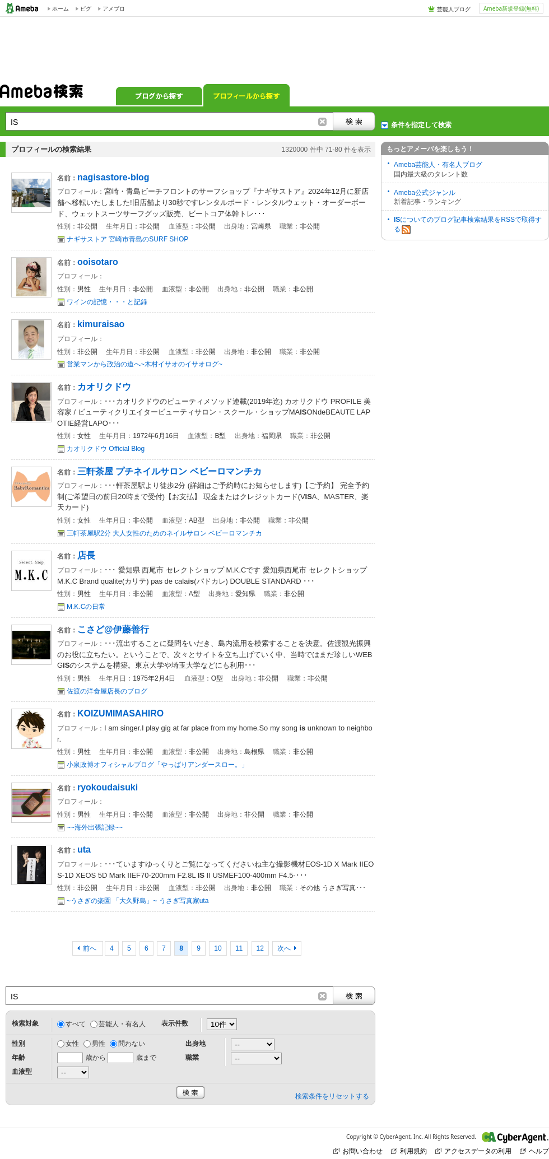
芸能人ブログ (454, 9)
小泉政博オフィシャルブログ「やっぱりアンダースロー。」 (157, 765)
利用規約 (409, 1151)
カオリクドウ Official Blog (106, 449)
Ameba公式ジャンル (424, 193)
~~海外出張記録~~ (95, 827)
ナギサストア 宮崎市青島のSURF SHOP (127, 239)
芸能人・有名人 (122, 1024)
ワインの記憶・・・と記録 (107, 302)
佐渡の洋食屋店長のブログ (107, 691)
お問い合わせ (358, 1151)
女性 (72, 1044)
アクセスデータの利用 (473, 1151)
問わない (131, 1044)
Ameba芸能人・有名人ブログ (438, 165)
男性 (98, 1044)
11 (239, 948)
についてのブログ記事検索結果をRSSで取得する (468, 225)
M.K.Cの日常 (86, 607)
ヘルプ (534, 1151)
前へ (90, 948)
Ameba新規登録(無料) (511, 8)
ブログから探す (159, 95)
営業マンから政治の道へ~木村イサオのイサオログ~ (144, 364)
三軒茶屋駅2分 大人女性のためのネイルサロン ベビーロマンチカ (164, 533)
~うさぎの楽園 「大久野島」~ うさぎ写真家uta (137, 901)
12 (260, 948)
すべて (76, 1024)
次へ (284, 948)
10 (217, 948)
